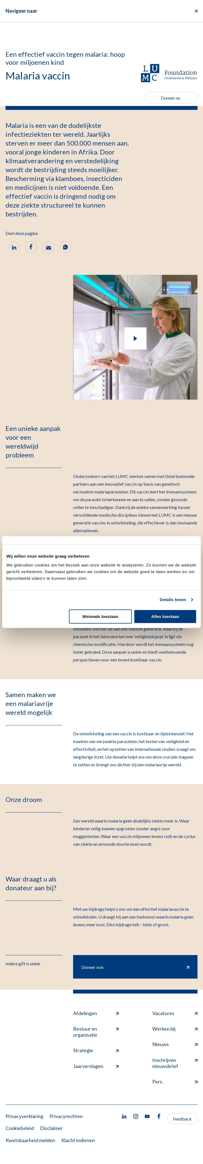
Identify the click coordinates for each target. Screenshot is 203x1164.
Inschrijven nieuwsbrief (174, 1063)
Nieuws (174, 1044)
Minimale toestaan (100, 616)
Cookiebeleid (20, 1128)
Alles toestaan (165, 616)
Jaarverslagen (95, 1066)
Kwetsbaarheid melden (30, 1140)
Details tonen (173, 599)
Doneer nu (170, 97)
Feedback (182, 1118)
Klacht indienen (78, 1140)
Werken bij (174, 1029)
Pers (174, 1081)
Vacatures (174, 1013)
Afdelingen (95, 1013)
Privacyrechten (66, 1116)
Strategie (95, 1050)
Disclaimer (51, 1128)
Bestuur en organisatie (95, 1032)
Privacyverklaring (24, 1116)
